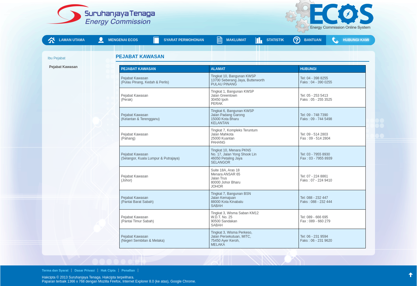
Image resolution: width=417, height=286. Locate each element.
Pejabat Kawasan (63, 67)
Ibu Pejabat (56, 58)
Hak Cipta (108, 270)
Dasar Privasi (84, 270)
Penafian (128, 270)
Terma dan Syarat (55, 270)
